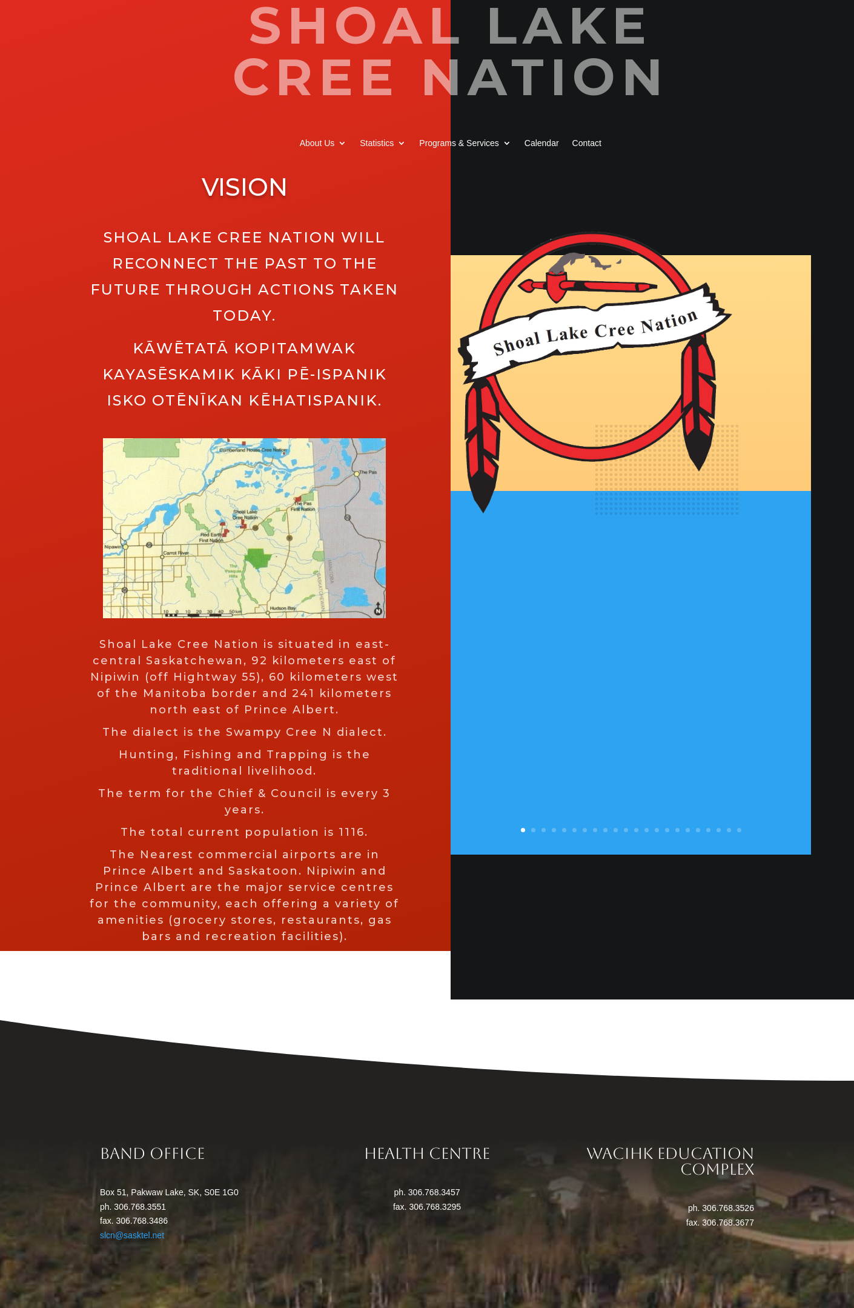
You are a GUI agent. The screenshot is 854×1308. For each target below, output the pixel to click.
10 (616, 830)
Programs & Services (458, 143)
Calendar (542, 143)
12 (636, 830)
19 (708, 830)
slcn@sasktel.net (132, 1235)
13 (646, 830)
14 (657, 830)
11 (626, 830)
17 (688, 830)
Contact (586, 143)
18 (698, 830)
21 (729, 830)
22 (739, 830)
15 (667, 830)
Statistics (377, 143)
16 (677, 830)
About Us (317, 143)
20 (719, 830)
